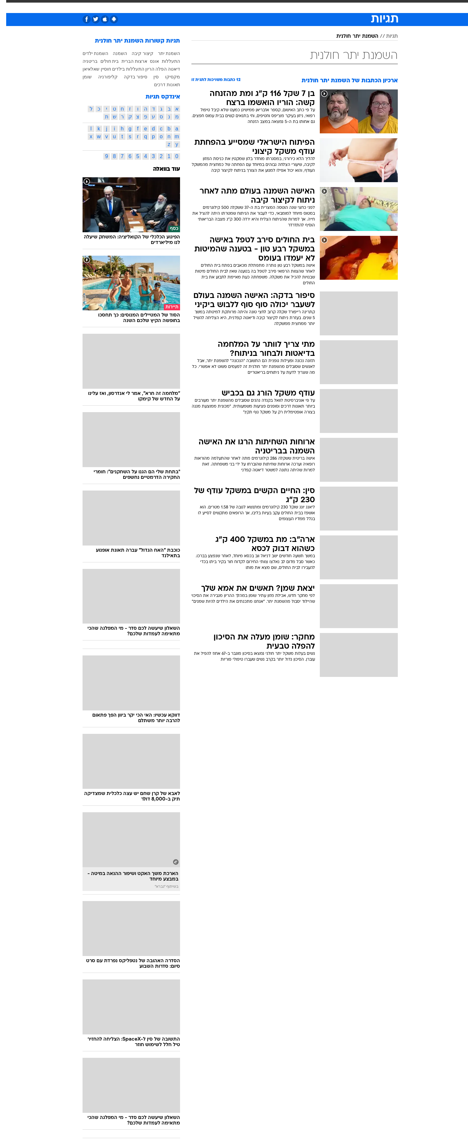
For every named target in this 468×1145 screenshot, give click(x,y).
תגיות (386, 36)
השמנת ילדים (89, 53)
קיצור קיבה (136, 53)
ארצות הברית (128, 61)
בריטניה (83, 61)
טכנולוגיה (171, 6)
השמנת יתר (163, 53)
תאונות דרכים (161, 84)
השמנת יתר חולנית (351, 36)
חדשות (361, 6)
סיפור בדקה (129, 76)
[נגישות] (9, 7)
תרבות (293, 6)
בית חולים (103, 61)
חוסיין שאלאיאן (90, 69)
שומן (80, 76)
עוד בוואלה (160, 169)
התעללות (165, 61)
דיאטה (168, 69)
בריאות (217, 6)
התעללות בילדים (122, 69)
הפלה (155, 69)
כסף (255, 6)
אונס (148, 61)
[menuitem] (357, 6)
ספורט (339, 6)
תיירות (195, 6)
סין (149, 76)
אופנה (147, 6)
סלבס (273, 6)
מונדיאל (316, 6)
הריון (143, 69)
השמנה (114, 53)
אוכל (238, 6)
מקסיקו (166, 76)
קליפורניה (101, 76)
